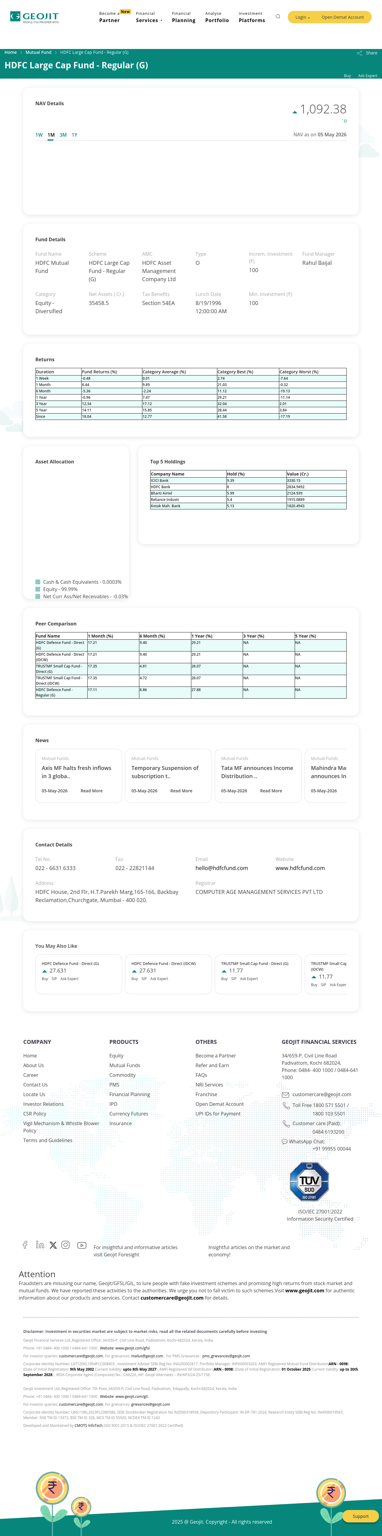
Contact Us (35, 1084)
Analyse (217, 17)
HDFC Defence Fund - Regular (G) (54, 692)
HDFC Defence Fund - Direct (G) (70, 963)
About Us (33, 1065)
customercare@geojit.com (322, 1094)
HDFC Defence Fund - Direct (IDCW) (163, 963)
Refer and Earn (212, 1065)
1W (39, 135)
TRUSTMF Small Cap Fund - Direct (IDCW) (59, 680)
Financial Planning (129, 1094)
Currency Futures (128, 1113)
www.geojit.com (304, 1290)
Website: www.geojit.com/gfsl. (125, 1348)
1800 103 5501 (328, 1113)
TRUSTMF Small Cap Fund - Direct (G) (254, 963)
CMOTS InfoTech (88, 1425)
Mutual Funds (124, 1065)
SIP (54, 978)
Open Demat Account (343, 17)
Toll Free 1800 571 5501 (319, 1105)
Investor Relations (43, 1104)
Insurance (120, 1123)
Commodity (122, 1075)
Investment (252, 17)
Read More (92, 791)
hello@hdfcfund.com (222, 868)
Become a (115, 16)
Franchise (206, 1094)
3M (63, 135)
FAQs (201, 1075)
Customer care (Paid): (317, 1123)
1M (51, 135)
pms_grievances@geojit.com (226, 1356)
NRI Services (209, 1084)
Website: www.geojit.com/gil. (124, 1396)
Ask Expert (367, 75)
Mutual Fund (39, 52)
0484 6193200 (328, 1131)
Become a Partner (216, 1055)
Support (361, 1516)
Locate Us (34, 1094)
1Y (74, 135)
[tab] (40, 135)
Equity (116, 1055)
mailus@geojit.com (147, 1356)
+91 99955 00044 (331, 1148)
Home (11, 52)
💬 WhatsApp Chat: (303, 1141)
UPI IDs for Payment (218, 1113)
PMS (114, 1084)
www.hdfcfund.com (300, 868)
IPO (113, 1104)
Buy (347, 75)
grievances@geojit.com (150, 1404)
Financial (184, 17)
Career (30, 1075)
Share (366, 53)
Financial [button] (148, 17)
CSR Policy (34, 1113)
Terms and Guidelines (47, 1140)
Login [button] (301, 17)
